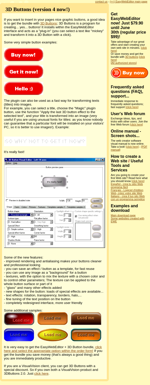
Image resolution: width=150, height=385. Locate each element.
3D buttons (131, 56)
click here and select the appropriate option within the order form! (53, 349)
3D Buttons (48, 23)
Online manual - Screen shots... (126, 133)
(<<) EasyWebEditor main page (128, 1)
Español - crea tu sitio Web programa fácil (127, 186)
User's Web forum (128, 114)
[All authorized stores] (124, 62)
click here (41, 373)
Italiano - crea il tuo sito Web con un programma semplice (128, 198)
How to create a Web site (126, 158)
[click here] (132, 107)
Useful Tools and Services (127, 165)
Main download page (123, 215)
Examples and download (124, 208)
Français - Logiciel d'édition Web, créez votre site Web (127, 192)
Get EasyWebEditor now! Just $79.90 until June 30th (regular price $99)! (128, 25)
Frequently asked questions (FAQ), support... (127, 91)
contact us (101, 1)
